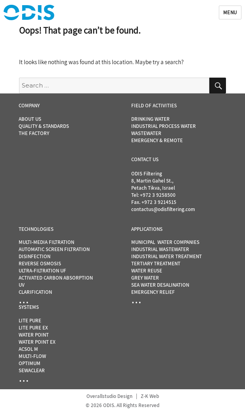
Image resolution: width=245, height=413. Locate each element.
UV (22, 285)
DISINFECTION (34, 256)
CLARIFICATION (35, 292)
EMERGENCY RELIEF (153, 292)
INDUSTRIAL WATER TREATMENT (166, 256)
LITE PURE (30, 320)
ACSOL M (28, 349)
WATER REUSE (146, 270)
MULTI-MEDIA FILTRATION (46, 242)
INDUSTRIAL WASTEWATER (160, 249)
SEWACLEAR (32, 370)
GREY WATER (145, 277)
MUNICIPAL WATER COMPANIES (165, 242)
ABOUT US (30, 119)
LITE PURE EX (33, 327)
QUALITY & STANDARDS (44, 126)
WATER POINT (34, 334)
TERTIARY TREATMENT (155, 263)
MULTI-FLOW (32, 356)
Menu (230, 12)
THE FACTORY (34, 133)
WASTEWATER (146, 133)
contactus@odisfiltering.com (163, 209)
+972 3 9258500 (158, 195)
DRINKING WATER (150, 119)
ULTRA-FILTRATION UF (42, 270)
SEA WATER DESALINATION (160, 285)
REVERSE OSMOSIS (40, 263)
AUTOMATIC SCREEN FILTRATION (54, 249)
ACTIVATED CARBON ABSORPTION (56, 277)
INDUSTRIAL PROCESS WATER (163, 126)
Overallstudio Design (109, 396)
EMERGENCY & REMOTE (157, 140)
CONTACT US (145, 159)
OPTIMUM (29, 363)
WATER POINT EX (37, 342)
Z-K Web (150, 396)
